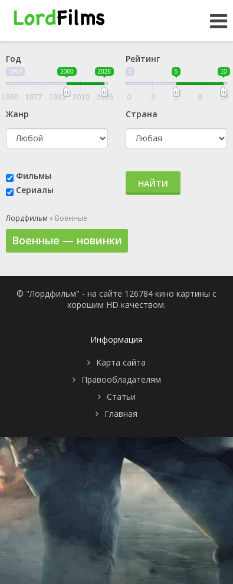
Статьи (121, 396)
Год (13, 58)
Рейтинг (143, 58)
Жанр (17, 114)
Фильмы (33, 175)
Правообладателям (121, 379)
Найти (153, 183)
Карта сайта (121, 362)
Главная (120, 413)
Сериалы (35, 189)
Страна (141, 114)
